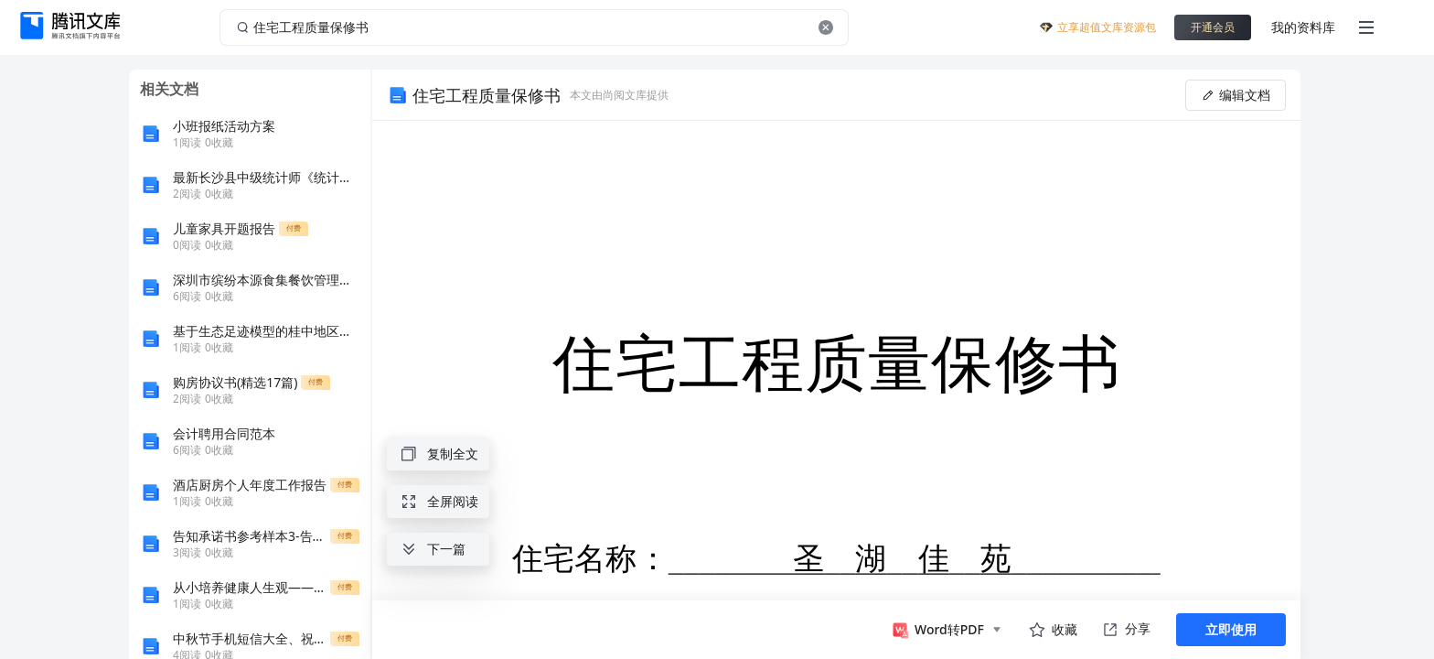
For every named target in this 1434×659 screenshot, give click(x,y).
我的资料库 (1303, 27)
